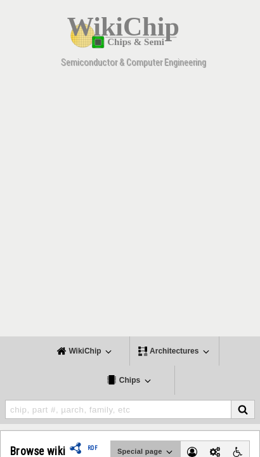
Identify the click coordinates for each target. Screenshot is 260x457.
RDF (93, 448)
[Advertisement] (130, 206)
